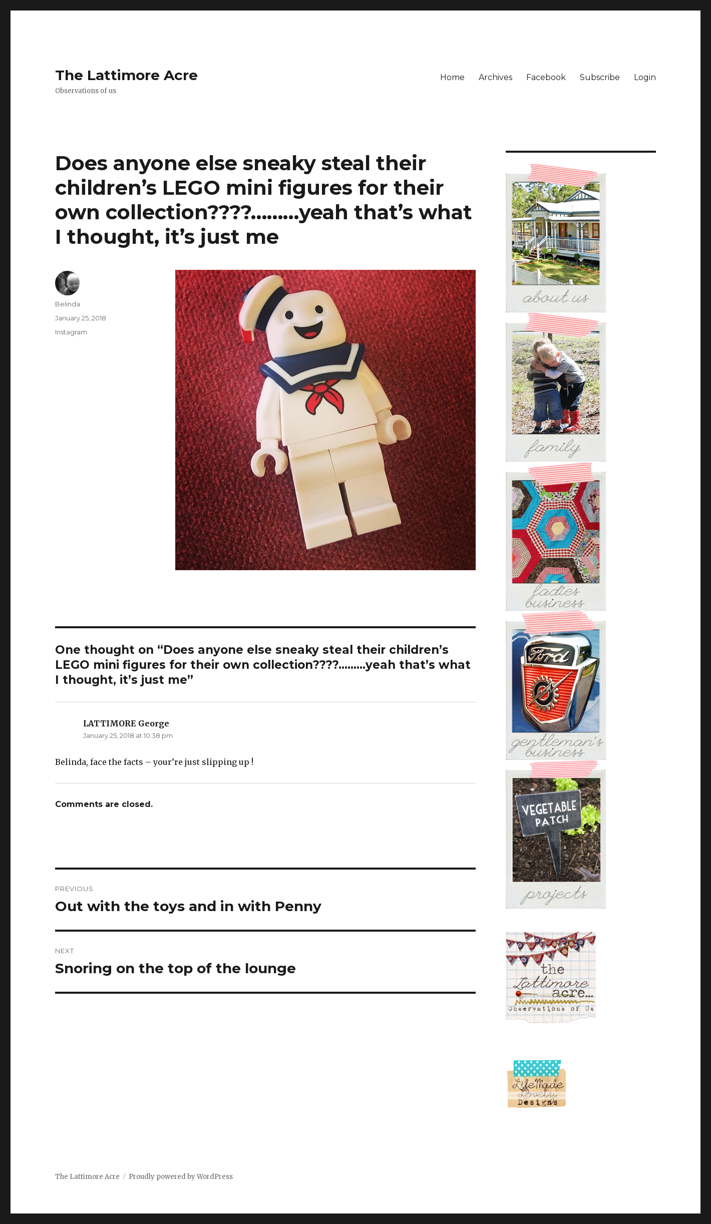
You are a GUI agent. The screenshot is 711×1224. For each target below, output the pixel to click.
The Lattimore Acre (126, 75)
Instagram (71, 332)
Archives (495, 77)
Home (452, 77)
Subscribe (600, 77)
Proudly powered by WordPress (181, 1176)
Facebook (546, 77)
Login (645, 77)
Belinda (67, 304)
